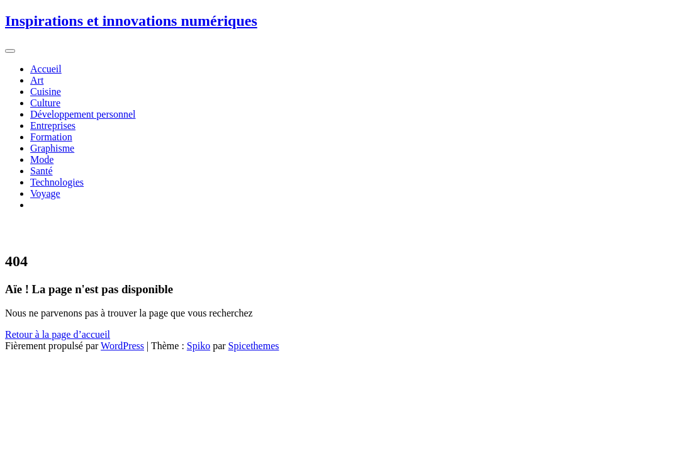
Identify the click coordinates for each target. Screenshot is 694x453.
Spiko (198, 345)
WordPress (122, 345)
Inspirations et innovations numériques (131, 21)
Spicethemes (253, 345)
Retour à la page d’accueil (57, 334)
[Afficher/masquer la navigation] (10, 51)
